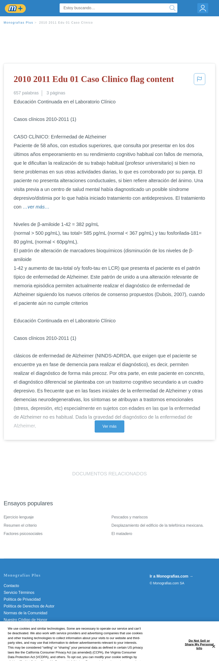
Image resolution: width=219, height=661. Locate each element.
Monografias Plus (18, 22)
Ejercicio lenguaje (19, 517)
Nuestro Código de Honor (25, 620)
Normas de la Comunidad (25, 613)
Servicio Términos (19, 592)
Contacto (11, 586)
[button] (199, 80)
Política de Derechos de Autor (29, 606)
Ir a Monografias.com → (171, 576)
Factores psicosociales (23, 534)
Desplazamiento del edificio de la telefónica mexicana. (157, 525)
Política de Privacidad (22, 599)
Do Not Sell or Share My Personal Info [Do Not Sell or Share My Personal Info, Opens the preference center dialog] (199, 651)
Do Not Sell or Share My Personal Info (36, 627)
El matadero (121, 534)
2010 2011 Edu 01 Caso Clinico (66, 22)
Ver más (109, 426)
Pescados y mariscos (129, 517)
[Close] (213, 653)
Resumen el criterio (20, 525)
